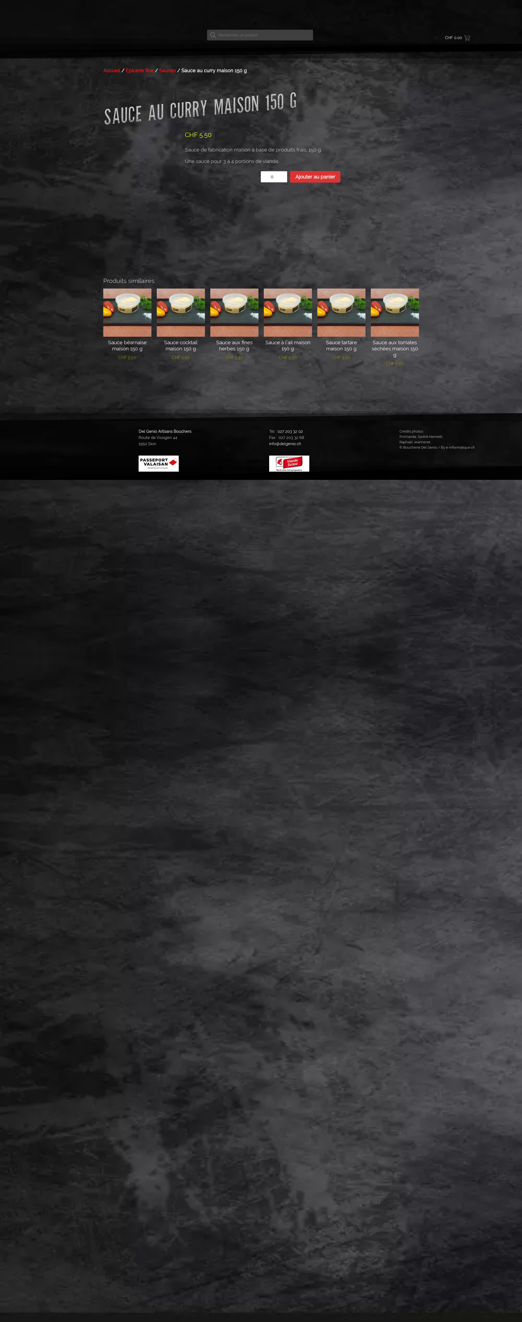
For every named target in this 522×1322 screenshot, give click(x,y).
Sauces (167, 457)
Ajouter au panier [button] (127, 731)
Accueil (111, 457)
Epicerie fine (140, 457)
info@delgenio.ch (285, 799)
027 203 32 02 (290, 786)
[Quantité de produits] (274, 563)
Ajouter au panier (315, 563)
